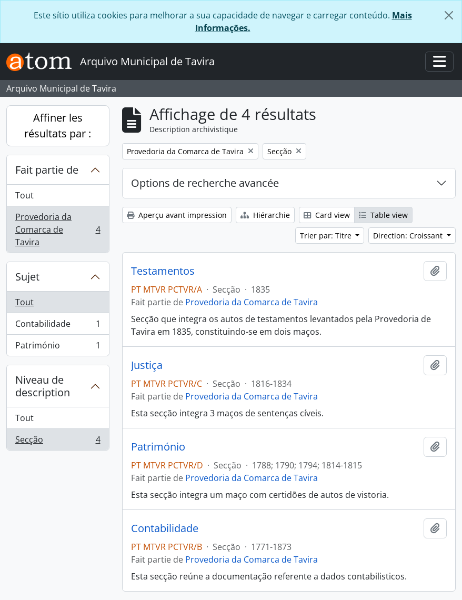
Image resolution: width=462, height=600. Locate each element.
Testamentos (163, 271)
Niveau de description (42, 386)
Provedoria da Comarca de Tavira (58, 229)
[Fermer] (448, 15)
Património (58, 347)
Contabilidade (58, 326)
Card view (327, 215)
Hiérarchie (265, 215)
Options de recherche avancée (205, 183)
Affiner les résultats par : (57, 126)
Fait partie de (46, 170)
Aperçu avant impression (177, 215)
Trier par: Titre (327, 236)
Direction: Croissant (409, 236)
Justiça (147, 365)
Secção (58, 441)
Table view (383, 215)
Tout (24, 195)
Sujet (27, 276)
